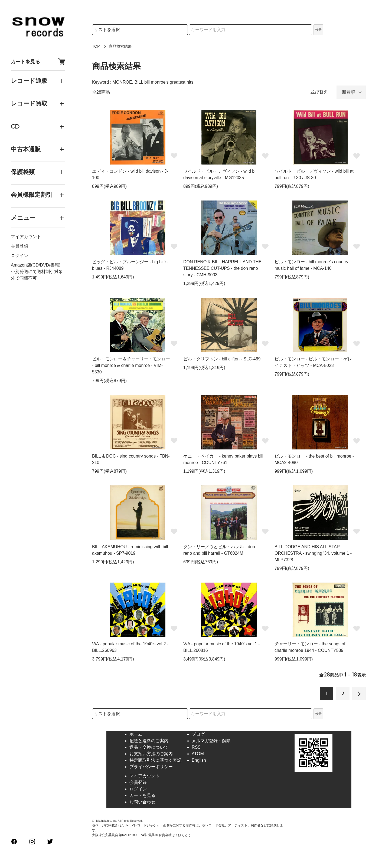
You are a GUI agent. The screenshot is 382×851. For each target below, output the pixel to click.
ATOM (198, 753)
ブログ (198, 734)
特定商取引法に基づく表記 (155, 760)
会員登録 (19, 246)
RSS (196, 747)
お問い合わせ (142, 802)
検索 (318, 30)
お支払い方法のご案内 (151, 753)
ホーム (135, 734)
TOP (96, 46)
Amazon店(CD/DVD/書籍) (35, 265)
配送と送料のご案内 (148, 740)
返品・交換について (148, 747)
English (199, 760)
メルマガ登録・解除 (211, 740)
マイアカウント (26, 236)
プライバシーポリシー (151, 766)
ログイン (19, 255)
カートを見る (38, 61)
